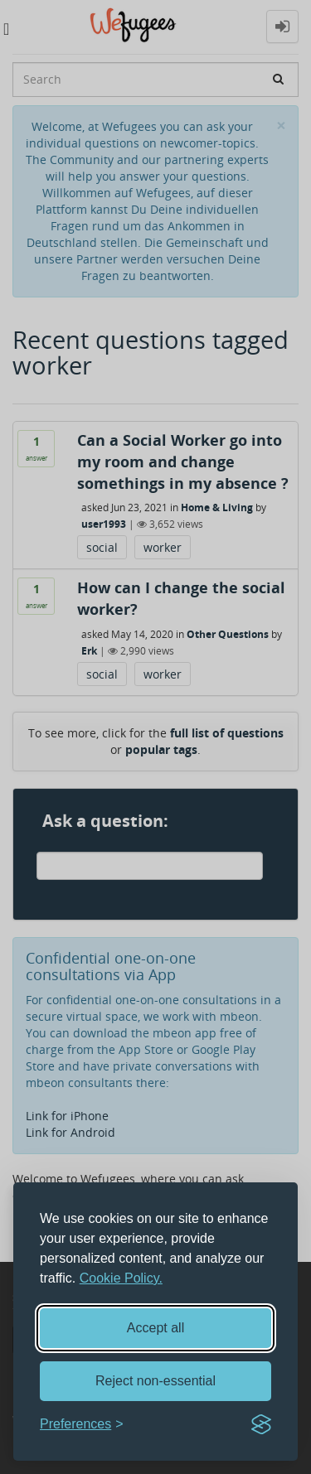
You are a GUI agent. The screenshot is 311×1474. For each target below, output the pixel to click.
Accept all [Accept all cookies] (155, 1328)
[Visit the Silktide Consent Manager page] (261, 1424)
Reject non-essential (155, 1381)
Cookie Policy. (121, 1278)
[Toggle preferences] (82, 1424)
